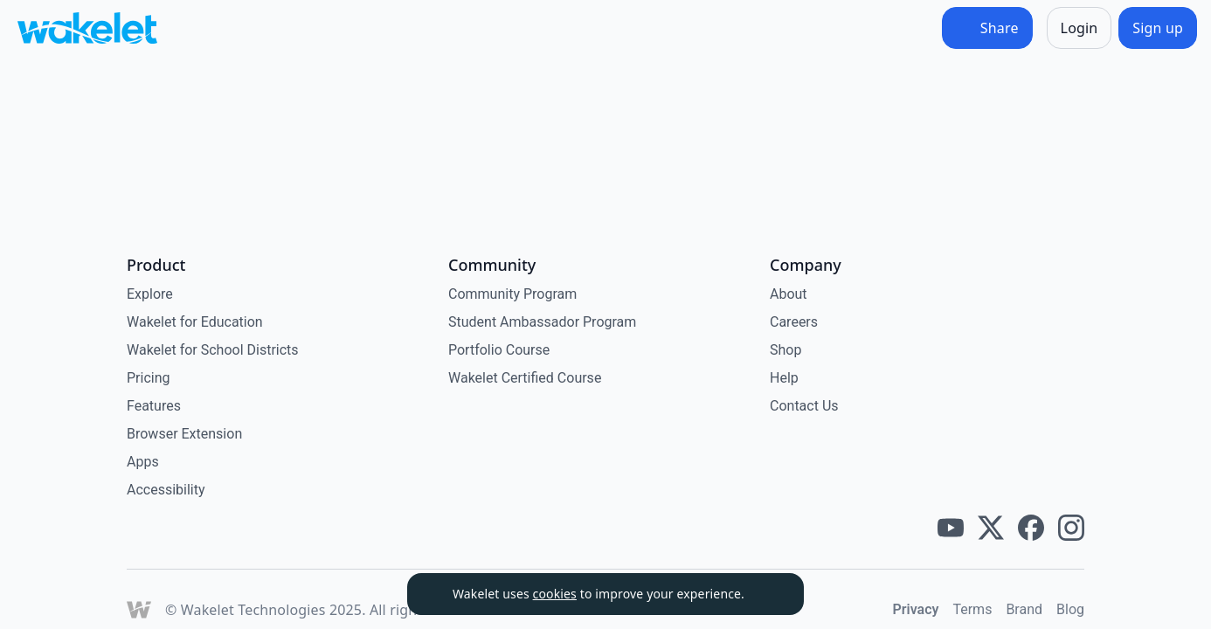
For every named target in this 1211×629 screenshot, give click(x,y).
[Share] (987, 28)
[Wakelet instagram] (1071, 528)
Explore (150, 294)
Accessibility (166, 489)
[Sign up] (1157, 28)
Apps (143, 461)
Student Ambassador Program (542, 322)
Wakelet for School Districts (213, 350)
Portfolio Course (499, 350)
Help (784, 378)
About (788, 294)
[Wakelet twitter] (991, 528)
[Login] (1079, 28)
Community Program (512, 294)
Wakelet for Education (195, 322)
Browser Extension (184, 433)
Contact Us (804, 405)
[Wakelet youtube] (951, 528)
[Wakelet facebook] (1031, 528)
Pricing (148, 378)
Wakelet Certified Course (524, 378)
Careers (794, 322)
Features (154, 405)
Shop (785, 350)
